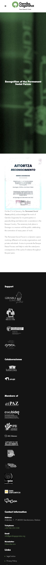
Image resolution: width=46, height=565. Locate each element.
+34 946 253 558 (12, 528)
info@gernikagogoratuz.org (15, 536)
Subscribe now (10, 544)
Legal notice (11, 556)
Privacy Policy (12, 561)
